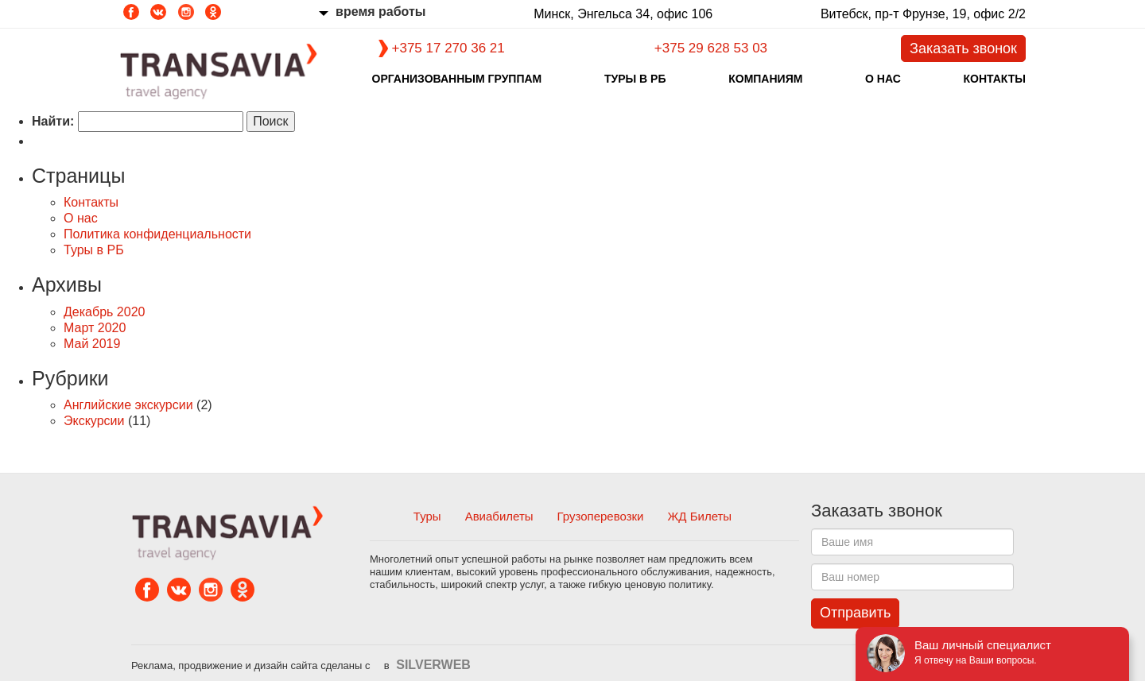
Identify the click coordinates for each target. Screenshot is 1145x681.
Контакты (994, 78)
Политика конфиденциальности (157, 234)
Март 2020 (95, 328)
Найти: (53, 121)
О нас (883, 78)
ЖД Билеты (700, 516)
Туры (427, 516)
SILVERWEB (433, 664)
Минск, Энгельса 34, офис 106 (615, 14)
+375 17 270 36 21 (448, 48)
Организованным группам (457, 78)
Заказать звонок (963, 48)
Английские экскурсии (128, 405)
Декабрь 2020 (104, 312)
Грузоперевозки (600, 516)
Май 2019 (92, 343)
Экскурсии (94, 421)
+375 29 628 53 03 (710, 48)
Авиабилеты (499, 516)
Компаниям (765, 78)
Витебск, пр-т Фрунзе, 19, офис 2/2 (915, 14)
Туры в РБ (635, 78)
